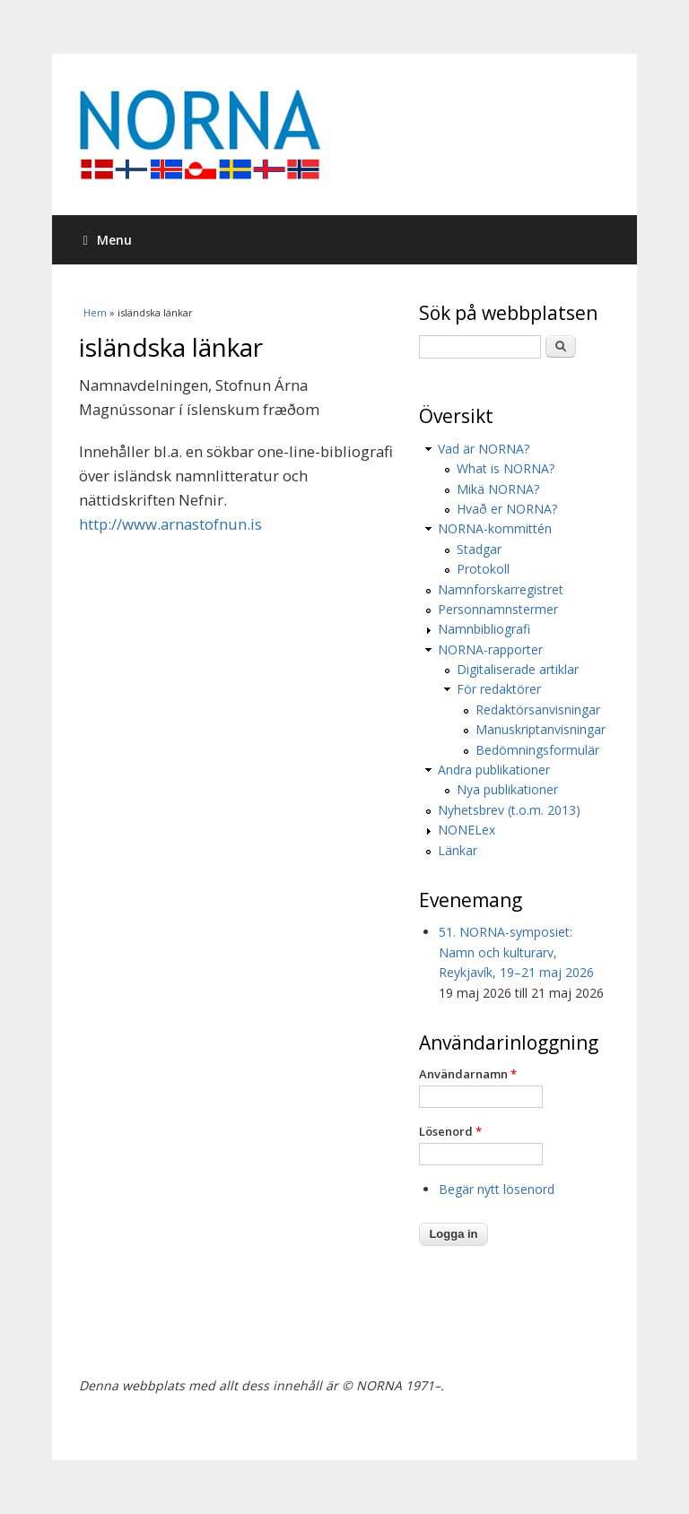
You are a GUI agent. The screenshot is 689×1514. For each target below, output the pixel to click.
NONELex (466, 829)
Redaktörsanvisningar (537, 709)
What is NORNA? (505, 468)
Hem (95, 312)
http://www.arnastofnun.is (170, 524)
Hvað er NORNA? (507, 508)
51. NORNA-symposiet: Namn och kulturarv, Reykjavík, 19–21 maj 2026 (516, 952)
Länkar (457, 850)
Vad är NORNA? (483, 448)
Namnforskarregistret (500, 589)
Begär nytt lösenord (496, 1189)
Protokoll (483, 568)
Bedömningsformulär (537, 749)
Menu (107, 239)
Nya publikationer (507, 789)
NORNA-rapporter (490, 649)
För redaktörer (499, 688)
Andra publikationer (494, 769)
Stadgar (479, 549)
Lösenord (450, 1131)
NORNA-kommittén (495, 528)
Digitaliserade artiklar (518, 669)
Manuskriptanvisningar (540, 729)
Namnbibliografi (484, 628)
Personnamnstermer (498, 609)
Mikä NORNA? (498, 488)
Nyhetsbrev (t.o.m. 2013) (509, 809)
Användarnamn (468, 1074)
